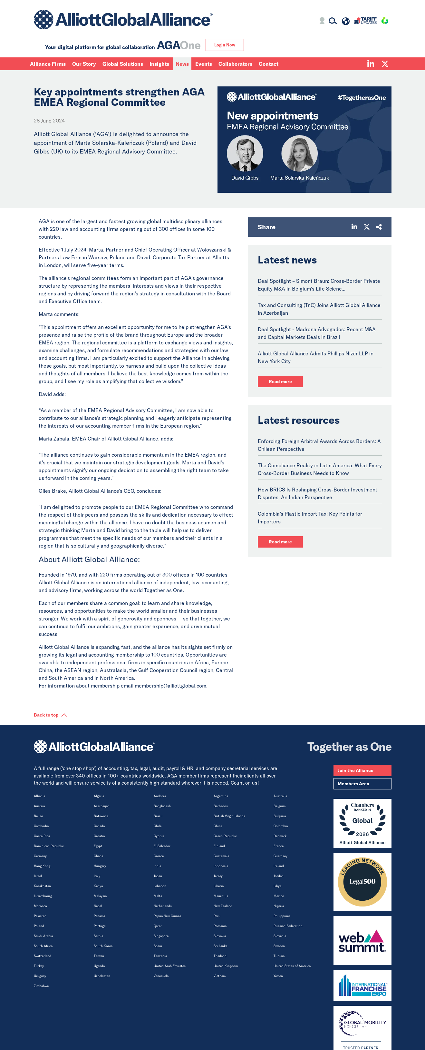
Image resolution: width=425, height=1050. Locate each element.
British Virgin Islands (229, 816)
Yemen (278, 976)
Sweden (279, 946)
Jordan (279, 876)
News (182, 64)
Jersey (218, 876)
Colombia (281, 826)
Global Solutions (122, 64)
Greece (159, 856)
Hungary (100, 866)
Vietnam (220, 976)
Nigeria (279, 906)
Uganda (99, 966)
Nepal (98, 906)
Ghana (98, 856)
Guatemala (221, 856)
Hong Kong (42, 866)
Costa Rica (42, 836)
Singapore (161, 936)
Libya (277, 886)
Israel (38, 876)
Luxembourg (43, 896)
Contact (268, 64)
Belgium (279, 806)
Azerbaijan (102, 806)
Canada (99, 826)
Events (203, 64)
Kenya (98, 886)
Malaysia (100, 896)
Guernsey (280, 856)
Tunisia (279, 956)
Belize (38, 816)
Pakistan (40, 916)
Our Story (84, 64)
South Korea (103, 946)
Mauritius (221, 896)
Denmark (280, 836)
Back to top (46, 715)
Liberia (219, 886)
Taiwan (99, 956)
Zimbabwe (41, 986)
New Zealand (223, 906)
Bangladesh (162, 806)
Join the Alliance (355, 770)
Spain (158, 946)
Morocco (40, 906)
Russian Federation (288, 926)
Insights (159, 64)
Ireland (279, 866)
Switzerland (42, 956)
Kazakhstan (42, 886)
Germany (40, 856)
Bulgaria (280, 816)
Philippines (282, 916)
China (218, 826)
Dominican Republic (49, 846)
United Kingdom (226, 966)
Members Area (353, 784)
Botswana (101, 816)
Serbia (98, 936)
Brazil (158, 816)
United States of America (292, 966)
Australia (280, 796)
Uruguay (40, 976)
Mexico (279, 896)
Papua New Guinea (167, 916)
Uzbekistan (102, 976)
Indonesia (221, 866)
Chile (157, 826)
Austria (39, 806)
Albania (39, 796)
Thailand (220, 956)
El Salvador (162, 846)
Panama (99, 916)
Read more (280, 381)
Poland (39, 926)
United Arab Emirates (170, 966)
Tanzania (160, 956)
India (157, 866)
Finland (219, 846)
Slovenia (280, 936)
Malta (158, 896)
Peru (217, 916)
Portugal (100, 926)
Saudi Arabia (43, 936)
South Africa (43, 946)
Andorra (160, 796)
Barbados (221, 806)
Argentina (221, 796)
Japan (158, 876)
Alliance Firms (48, 64)
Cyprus (159, 836)
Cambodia (41, 826)
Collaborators (235, 64)
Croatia (99, 836)
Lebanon (160, 886)
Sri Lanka (220, 946)
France (279, 846)
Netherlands (163, 906)
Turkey (39, 966)
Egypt (98, 846)
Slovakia (220, 936)
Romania (220, 926)
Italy (97, 876)
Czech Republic (225, 836)
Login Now (224, 44)
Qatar (158, 926)
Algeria (99, 796)
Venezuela (161, 976)
